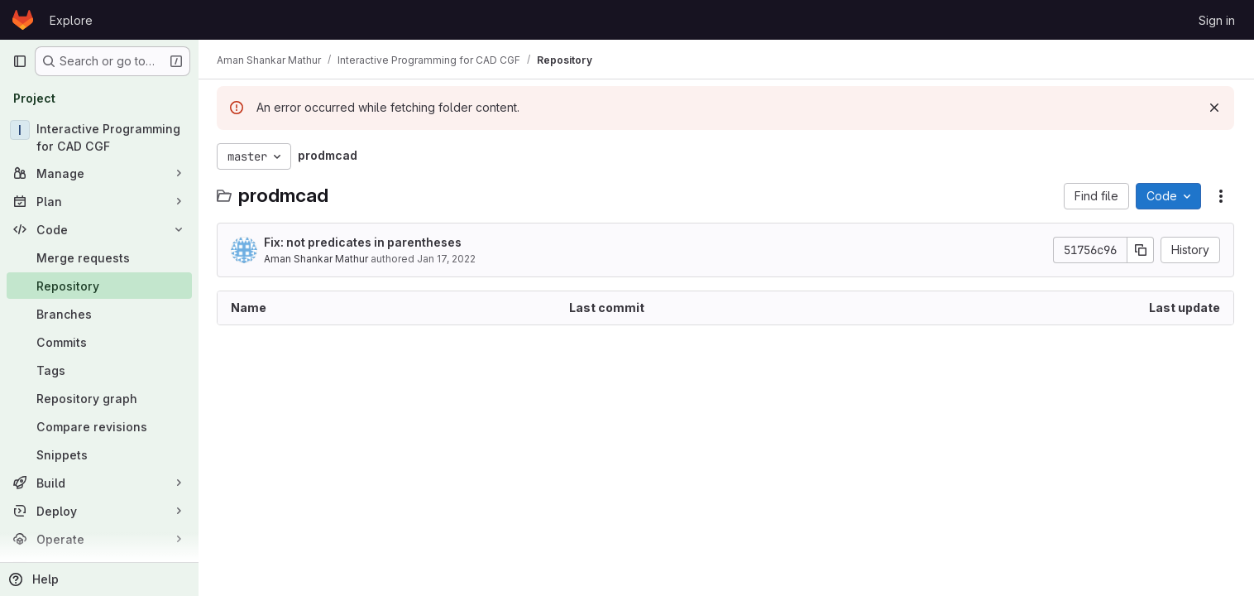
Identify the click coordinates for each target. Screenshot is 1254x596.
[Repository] (99, 285)
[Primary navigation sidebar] (20, 61)
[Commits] (99, 342)
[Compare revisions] (99, 426)
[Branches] (99, 313)
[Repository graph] (99, 398)
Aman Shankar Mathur (318, 258)
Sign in (1217, 20)
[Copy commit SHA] (1140, 250)
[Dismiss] (1214, 108)
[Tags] (99, 370)
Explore (71, 20)
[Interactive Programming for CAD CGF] (99, 137)
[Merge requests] (99, 257)
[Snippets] (99, 454)
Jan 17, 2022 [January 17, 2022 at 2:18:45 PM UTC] (448, 258)
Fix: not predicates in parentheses (364, 242)
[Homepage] (22, 20)
